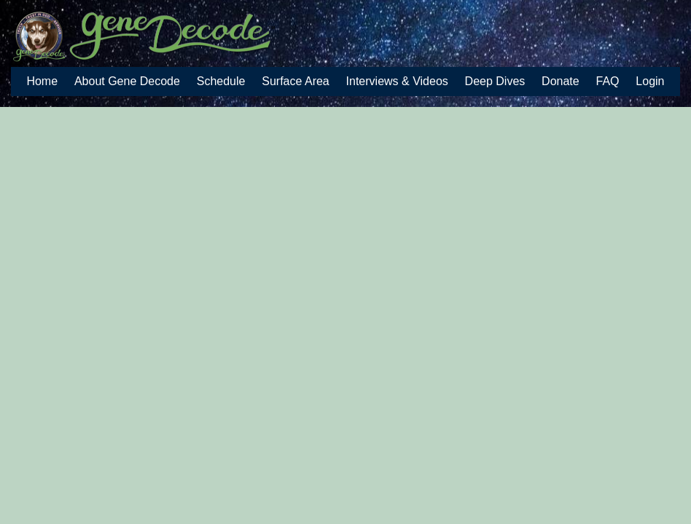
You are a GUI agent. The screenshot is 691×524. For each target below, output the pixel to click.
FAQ (608, 81)
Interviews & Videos (397, 81)
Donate (560, 81)
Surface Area (295, 81)
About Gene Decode (127, 81)
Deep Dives (495, 81)
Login (650, 81)
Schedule (221, 81)
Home (42, 81)
